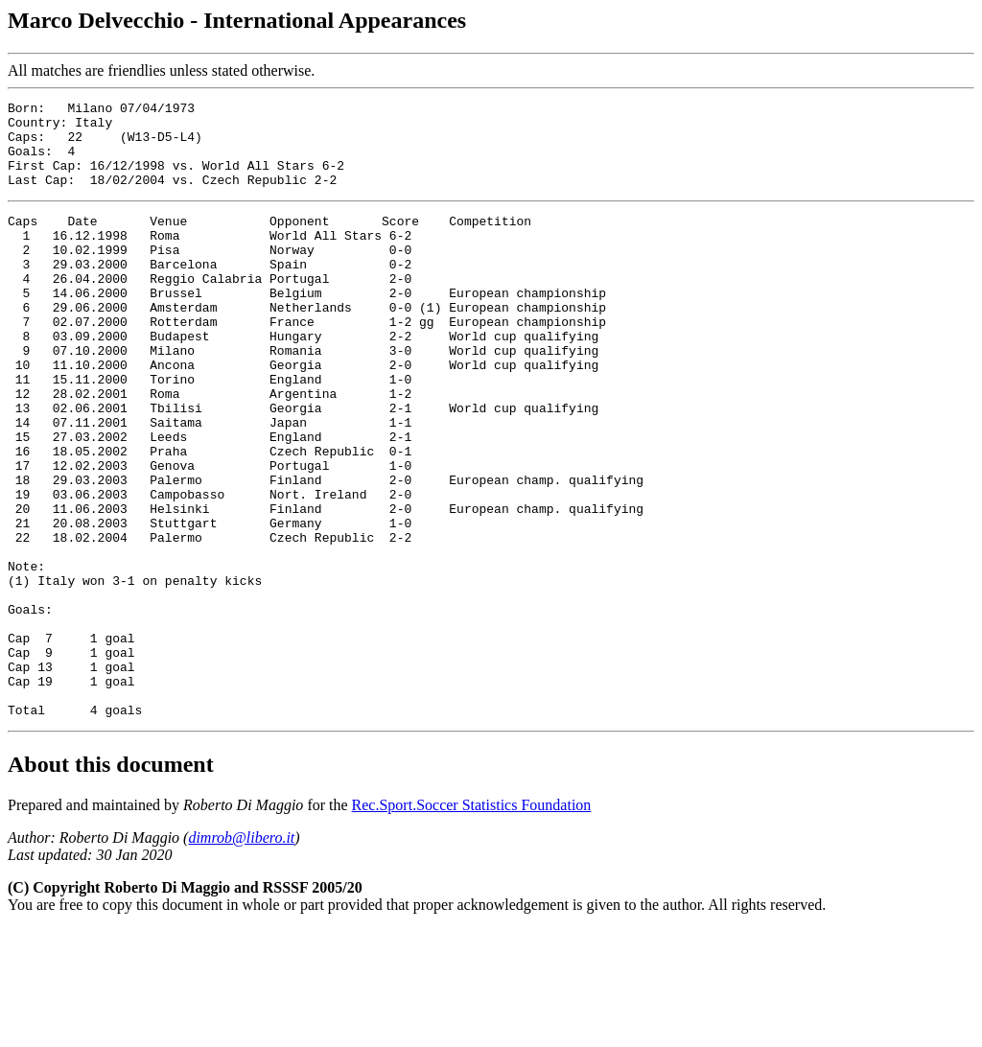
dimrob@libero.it (241, 955)
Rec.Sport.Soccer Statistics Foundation (472, 923)
